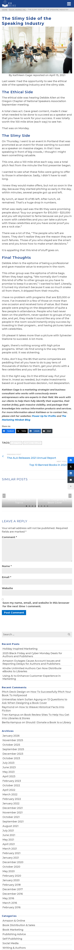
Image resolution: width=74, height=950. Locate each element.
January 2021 (11, 857)
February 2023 (12, 780)
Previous (4, 496)
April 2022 (9, 789)
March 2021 (10, 848)
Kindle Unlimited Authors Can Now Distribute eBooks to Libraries (32, 670)
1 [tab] (26, 506)
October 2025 (11, 744)
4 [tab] (35, 506)
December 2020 (13, 862)
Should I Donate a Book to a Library (48, 722)
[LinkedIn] (34, 431)
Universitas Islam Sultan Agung (22, 699)
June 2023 (9, 767)
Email (6, 577)
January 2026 (11, 735)
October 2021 (11, 816)
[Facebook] (8, 431)
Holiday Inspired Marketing (20, 648)
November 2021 (13, 812)
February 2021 (11, 853)
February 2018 (12, 884)
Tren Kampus (11, 714)
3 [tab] (32, 506)
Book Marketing (13, 929)
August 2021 (10, 826)
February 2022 (12, 798)
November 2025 (13, 740)
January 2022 (11, 803)
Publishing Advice (14, 934)
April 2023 (9, 776)
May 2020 (9, 871)
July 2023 (8, 762)
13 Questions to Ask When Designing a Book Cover (34, 701)
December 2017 (13, 889)
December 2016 (13, 893)
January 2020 (11, 880)
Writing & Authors (14, 947)
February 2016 (11, 907)
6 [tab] (41, 506)
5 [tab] (38, 506)
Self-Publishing (12, 938)
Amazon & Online (14, 920)
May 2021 (8, 839)
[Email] (47, 431)
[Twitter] (22, 431)
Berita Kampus (11, 722)
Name (7, 566)
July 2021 (8, 830)
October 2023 (11, 758)
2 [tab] (29, 506)
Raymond (8, 707)
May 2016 (8, 898)
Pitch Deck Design (14, 691)
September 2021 (13, 821)
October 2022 (11, 785)
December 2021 (13, 807)
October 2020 (11, 866)
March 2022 (10, 794)
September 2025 (13, 749)
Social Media (11, 943)
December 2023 (13, 753)
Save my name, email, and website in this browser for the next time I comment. (36, 604)
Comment (9, 537)
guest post (16, 443)
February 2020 (12, 875)
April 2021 (9, 844)
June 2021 (9, 835)
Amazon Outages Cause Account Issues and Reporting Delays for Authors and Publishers (31, 662)
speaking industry (32, 443)
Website (7, 588)
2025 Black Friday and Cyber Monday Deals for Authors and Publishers (32, 655)
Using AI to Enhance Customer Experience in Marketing (32, 677)
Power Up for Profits (44, 416)
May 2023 (9, 771)
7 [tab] (44, 506)
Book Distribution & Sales (19, 925)
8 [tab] (47, 506)
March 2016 (10, 902)
